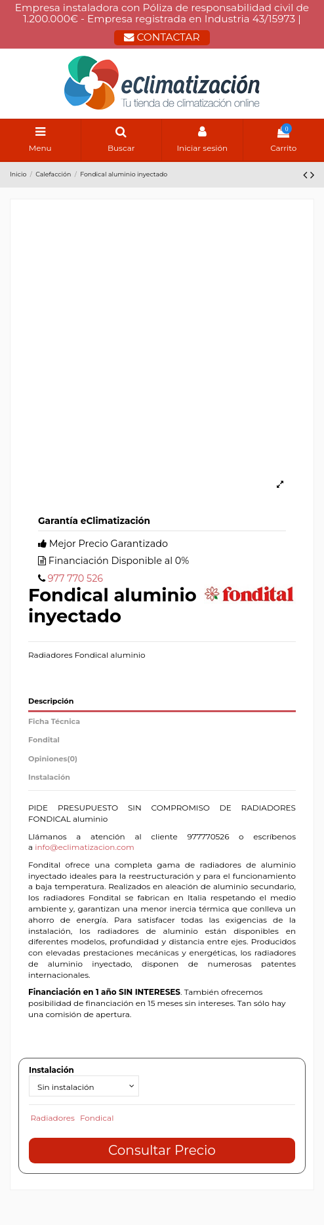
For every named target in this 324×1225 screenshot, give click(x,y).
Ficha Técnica (54, 721)
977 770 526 (75, 578)
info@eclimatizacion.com (84, 847)
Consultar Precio (162, 1150)
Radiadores (52, 1118)
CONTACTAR (161, 37)
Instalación (49, 777)
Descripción (50, 701)
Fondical (96, 1118)
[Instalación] (84, 1085)
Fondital (44, 739)
